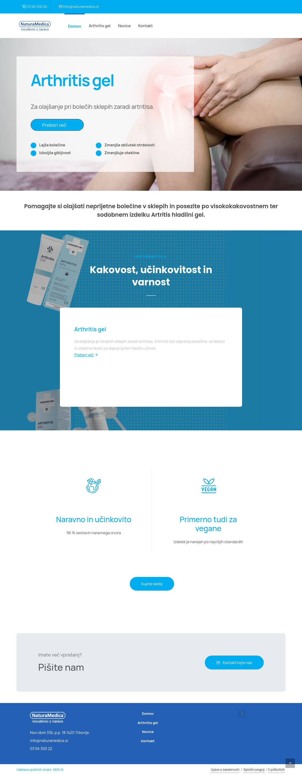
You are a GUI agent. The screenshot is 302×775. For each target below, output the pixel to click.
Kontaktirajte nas (234, 662)
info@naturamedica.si (79, 6)
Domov (74, 26)
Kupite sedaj (152, 583)
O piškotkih (276, 769)
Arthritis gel (148, 722)
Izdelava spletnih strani (34, 769)
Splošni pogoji (254, 769)
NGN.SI (58, 769)
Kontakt (148, 740)
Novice (148, 731)
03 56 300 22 (34, 6)
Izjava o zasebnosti (225, 769)
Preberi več (57, 124)
